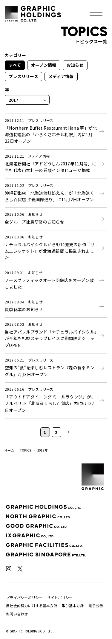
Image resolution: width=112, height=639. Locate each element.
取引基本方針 (73, 605)
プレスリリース (23, 76)
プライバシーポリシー (24, 597)
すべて (15, 65)
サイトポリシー (60, 597)
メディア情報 (61, 76)
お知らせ (75, 65)
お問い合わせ (17, 613)
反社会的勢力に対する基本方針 (31, 605)
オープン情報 (43, 65)
